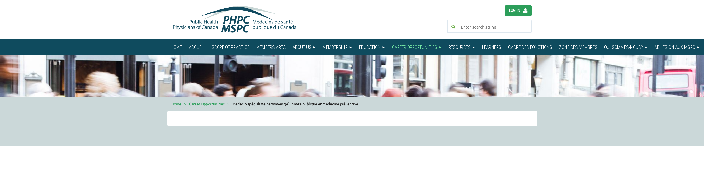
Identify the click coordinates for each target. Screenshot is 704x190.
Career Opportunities (207, 103)
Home (176, 103)
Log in (514, 10)
